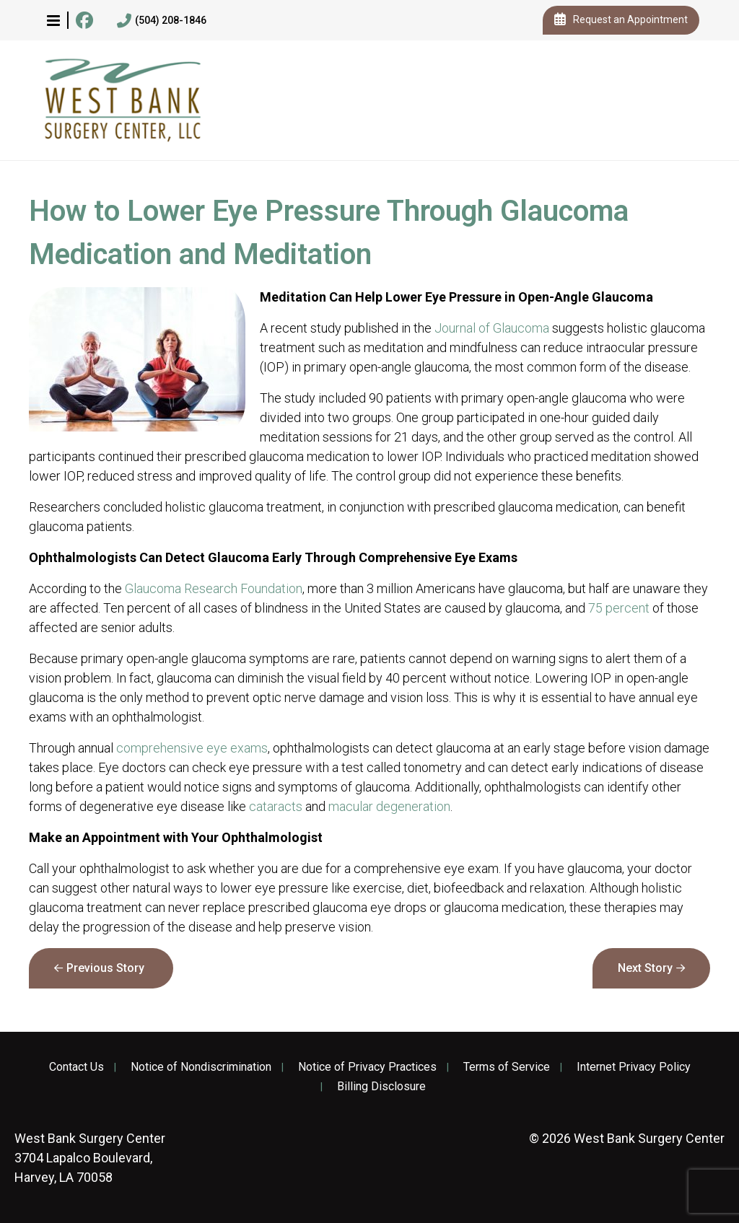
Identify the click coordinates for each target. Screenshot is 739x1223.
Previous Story (105, 968)
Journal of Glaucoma (491, 328)
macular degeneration (389, 806)
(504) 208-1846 (161, 21)
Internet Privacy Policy (634, 1067)
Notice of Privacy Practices (367, 1067)
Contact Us (76, 1067)
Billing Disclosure (381, 1086)
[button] (53, 20)
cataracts (275, 806)
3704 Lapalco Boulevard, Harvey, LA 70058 (89, 1158)
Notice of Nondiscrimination (201, 1067)
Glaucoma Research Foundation (213, 588)
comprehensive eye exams (192, 747)
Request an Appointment (621, 20)
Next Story (645, 968)
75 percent (619, 607)
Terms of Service (506, 1067)
